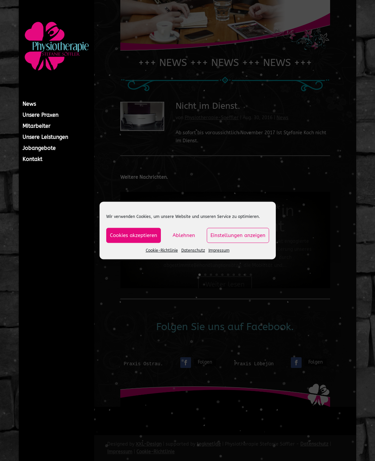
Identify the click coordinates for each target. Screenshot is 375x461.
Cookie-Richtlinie (162, 250)
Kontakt (32, 159)
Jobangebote (39, 148)
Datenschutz (193, 250)
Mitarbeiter (36, 126)
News (29, 104)
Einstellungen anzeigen (237, 235)
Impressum (219, 250)
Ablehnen (184, 235)
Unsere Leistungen (45, 137)
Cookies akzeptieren (133, 235)
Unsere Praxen (40, 115)
